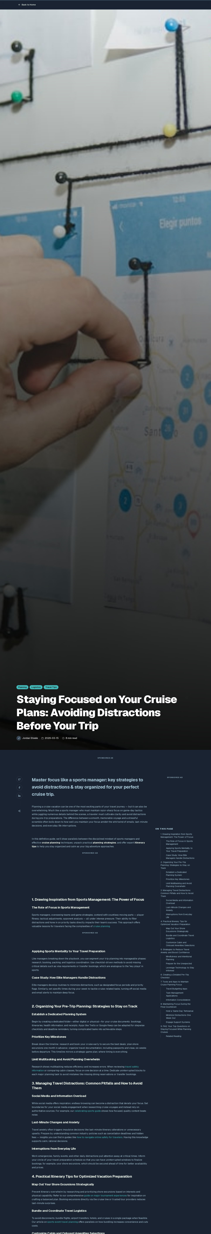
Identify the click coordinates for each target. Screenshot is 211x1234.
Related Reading (173, 1088)
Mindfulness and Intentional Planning (179, 1010)
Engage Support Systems (178, 1074)
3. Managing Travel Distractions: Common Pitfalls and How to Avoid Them (177, 946)
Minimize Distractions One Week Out (178, 1069)
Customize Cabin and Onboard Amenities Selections (180, 996)
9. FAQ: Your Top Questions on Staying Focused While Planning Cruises (176, 1081)
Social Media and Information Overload (179, 954)
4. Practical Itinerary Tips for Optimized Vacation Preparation (175, 975)
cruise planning (101, 932)
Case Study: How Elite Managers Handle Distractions (180, 909)
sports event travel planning (62, 1227)
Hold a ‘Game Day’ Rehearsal (179, 1063)
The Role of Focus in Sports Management (179, 895)
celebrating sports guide (88, 1116)
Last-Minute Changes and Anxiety (178, 961)
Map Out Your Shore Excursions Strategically (177, 982)
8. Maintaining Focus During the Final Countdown (175, 1058)
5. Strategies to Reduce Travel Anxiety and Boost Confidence (175, 1003)
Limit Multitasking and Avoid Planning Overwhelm (179, 937)
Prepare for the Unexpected (179, 1016)
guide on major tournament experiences (105, 1201)
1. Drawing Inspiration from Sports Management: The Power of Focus (177, 888)
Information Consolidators (178, 1052)
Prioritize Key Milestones (177, 931)
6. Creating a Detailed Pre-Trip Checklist (175, 1028)
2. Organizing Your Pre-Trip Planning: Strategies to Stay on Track (175, 917)
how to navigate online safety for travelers (99, 1143)
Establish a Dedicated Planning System (176, 926)
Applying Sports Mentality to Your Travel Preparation (179, 902)
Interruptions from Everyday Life (179, 968)
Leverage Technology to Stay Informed (180, 1021)
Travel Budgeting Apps (176, 1041)
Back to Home (27, 4)
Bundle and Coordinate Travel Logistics (180, 989)
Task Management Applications (174, 1047)
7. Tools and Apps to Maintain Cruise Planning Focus (175, 1036)
